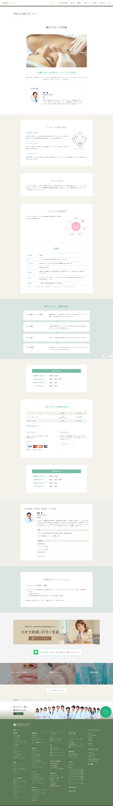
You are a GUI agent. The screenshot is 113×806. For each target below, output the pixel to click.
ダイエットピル (35, 798)
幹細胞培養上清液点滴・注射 (55, 785)
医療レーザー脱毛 (53, 747)
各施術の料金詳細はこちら (33, 425)
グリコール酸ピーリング (36, 774)
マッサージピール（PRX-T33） (37, 779)
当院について (91, 733)
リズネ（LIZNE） (16, 756)
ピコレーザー (15, 789)
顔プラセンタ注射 (53, 775)
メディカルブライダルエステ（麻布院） (76, 782)
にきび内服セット (72, 742)
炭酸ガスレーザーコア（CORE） (19, 782)
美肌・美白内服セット (73, 744)
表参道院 (51, 375)
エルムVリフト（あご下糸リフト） (20, 768)
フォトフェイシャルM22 (18, 790)
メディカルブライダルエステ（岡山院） (76, 773)
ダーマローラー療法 (35, 754)
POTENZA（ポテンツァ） (37, 750)
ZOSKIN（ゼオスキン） (73, 755)
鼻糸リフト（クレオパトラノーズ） (20, 770)
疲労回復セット (35, 800)
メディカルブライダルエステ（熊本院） (76, 776)
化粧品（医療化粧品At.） (73, 754)
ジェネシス (15, 794)
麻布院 (56, 375)
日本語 (106, 356)
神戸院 (60, 379)
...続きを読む (79, 104)
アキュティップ (16, 792)
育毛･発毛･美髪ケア (54, 765)
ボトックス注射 (16, 737)
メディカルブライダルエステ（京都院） (76, 774)
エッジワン (15, 783)
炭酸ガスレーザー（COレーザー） (20, 780)
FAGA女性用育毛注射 (54, 763)
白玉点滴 (52, 780)
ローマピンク (15, 797)
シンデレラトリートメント (37, 767)
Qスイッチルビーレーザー (18, 787)
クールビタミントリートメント (38, 765)
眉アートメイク (53, 737)
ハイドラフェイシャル (36, 757)
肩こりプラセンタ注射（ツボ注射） (57, 777)
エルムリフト (15, 766)
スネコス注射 (15, 744)
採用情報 (18, 713)
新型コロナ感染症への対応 (93, 759)
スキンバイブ (15, 739)
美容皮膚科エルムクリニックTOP (19, 699)
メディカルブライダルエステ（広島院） (76, 769)
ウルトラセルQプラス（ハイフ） (38, 739)
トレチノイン (71, 737)
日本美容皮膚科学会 (41, 544)
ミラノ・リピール (35, 781)
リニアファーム (35, 740)
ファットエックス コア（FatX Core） (39, 793)
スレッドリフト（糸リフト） (19, 764)
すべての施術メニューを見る (56, 690)
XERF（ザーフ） (35, 735)
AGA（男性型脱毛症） (54, 767)
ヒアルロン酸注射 (16, 735)
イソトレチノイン (72, 735)
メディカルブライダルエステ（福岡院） (76, 771)
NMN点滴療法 (52, 784)
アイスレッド (15, 771)
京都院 (50, 379)
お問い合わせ (91, 752)
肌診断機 (70, 767)
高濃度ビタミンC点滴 (54, 779)
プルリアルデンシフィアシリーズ (19, 742)
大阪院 (55, 379)
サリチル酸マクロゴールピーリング (39, 777)
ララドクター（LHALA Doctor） (38, 782)
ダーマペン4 (34, 752)
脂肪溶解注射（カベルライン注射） (39, 789)
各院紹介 (90, 740)
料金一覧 (90, 736)
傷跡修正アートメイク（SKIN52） (56, 739)
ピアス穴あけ (71, 764)
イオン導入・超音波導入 (36, 761)
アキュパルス (15, 795)
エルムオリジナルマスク (73, 757)
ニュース (90, 742)
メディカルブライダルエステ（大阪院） (76, 778)
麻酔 (69, 766)
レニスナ (15, 749)
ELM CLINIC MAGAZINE (92, 761)
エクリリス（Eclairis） (36, 791)
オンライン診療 (91, 754)
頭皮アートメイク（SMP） (55, 740)
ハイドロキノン (72, 740)
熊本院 (55, 386)
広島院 (50, 382)
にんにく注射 (52, 782)
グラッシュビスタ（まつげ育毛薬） (57, 768)
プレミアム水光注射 (35, 755)
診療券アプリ (91, 756)
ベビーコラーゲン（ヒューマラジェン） (21, 740)
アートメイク (52, 735)
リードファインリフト (17, 773)
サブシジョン (15, 746)
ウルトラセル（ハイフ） (36, 737)
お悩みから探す (72, 791)
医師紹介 (90, 738)
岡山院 (55, 382)
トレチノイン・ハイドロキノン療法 (75, 739)
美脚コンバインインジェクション (19, 758)
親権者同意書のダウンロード (66, 444)
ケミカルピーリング (35, 776)
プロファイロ (15, 752)
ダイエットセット (35, 796)
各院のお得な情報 (91, 735)
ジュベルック (15, 747)
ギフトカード (91, 745)
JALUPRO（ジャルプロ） (18, 751)
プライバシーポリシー (92, 757)
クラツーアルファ (35, 795)
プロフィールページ (42, 556)
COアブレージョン (17, 785)
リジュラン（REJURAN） (18, 754)
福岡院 (50, 386)
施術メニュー (31, 699)
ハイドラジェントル (35, 759)
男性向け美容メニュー (74, 787)
